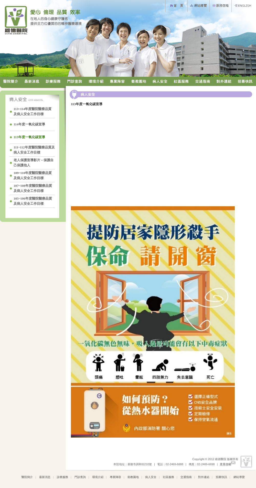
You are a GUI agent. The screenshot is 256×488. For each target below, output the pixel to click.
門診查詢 (80, 477)
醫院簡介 (27, 477)
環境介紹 (97, 477)
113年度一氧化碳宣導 (30, 137)
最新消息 (44, 477)
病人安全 (150, 477)
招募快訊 (221, 477)
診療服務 (62, 477)
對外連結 (203, 477)
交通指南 (186, 477)
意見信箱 (227, 464)
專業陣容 (115, 477)
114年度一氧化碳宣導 (30, 124)
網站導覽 (239, 477)
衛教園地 (133, 477)
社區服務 (168, 477)
